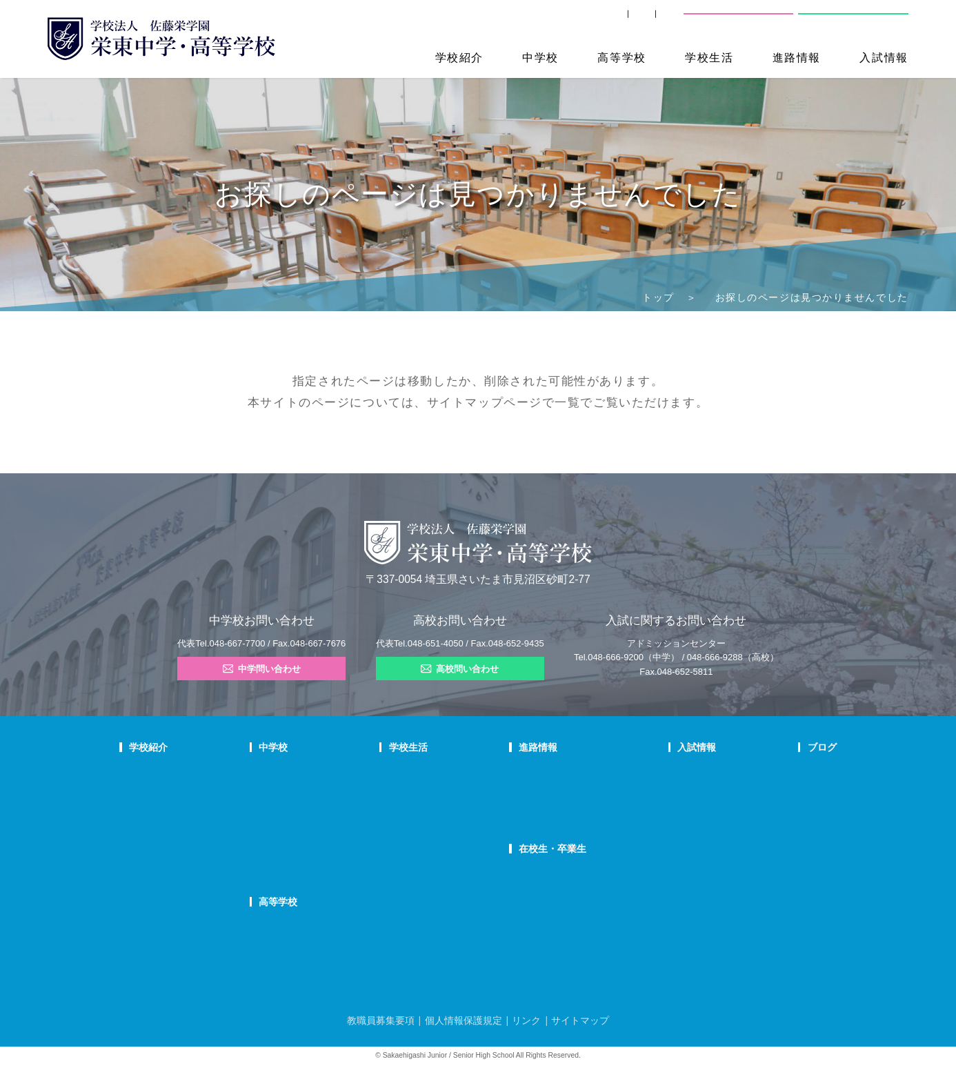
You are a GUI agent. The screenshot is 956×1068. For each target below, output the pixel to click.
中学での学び (332, 771)
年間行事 (434, 771)
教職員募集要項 (381, 1020)
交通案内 (650, 20)
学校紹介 (459, 57)
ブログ (784, 747)
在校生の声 (327, 806)
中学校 (540, 57)
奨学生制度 (671, 859)
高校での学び (332, 926)
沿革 (137, 842)
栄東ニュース (795, 771)
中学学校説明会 (679, 771)
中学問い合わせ (262, 669)
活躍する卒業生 (550, 806)
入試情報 (883, 57)
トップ (658, 297)
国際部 (319, 842)
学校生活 (709, 57)
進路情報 (797, 57)
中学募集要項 (675, 789)
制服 (426, 806)
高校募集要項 (675, 842)
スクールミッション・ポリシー (187, 806)
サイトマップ (465, 402)
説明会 (782, 806)
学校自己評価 (154, 895)
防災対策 (145, 859)
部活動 (782, 842)
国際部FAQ (327, 859)
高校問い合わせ (851, 20)
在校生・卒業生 (555, 848)
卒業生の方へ (575, 20)
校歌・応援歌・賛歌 (166, 824)
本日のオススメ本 (803, 859)
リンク (526, 1020)
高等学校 (621, 57)
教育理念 (145, 789)
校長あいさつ (154, 771)
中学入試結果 (675, 806)
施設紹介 (434, 824)
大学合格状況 (546, 789)
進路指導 (538, 771)
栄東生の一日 (332, 789)
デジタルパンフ (158, 877)
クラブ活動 (438, 789)
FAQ (315, 824)
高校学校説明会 (679, 824)
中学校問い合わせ (739, 20)
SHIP (507, 20)
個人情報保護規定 (463, 1020)
